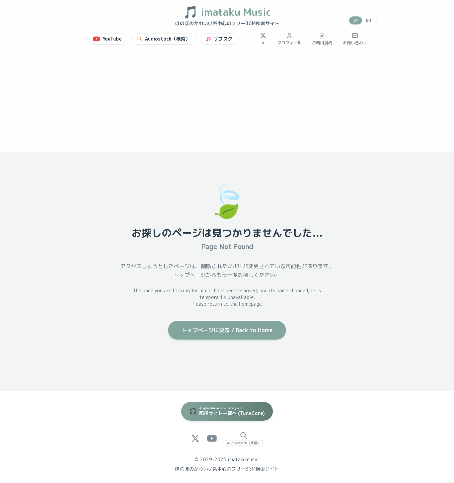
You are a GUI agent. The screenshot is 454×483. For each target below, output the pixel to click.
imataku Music (227, 12)
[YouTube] (212, 438)
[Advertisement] (227, 101)
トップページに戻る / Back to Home (227, 330)
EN (368, 20)
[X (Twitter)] (195, 438)
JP (355, 20)
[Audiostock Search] (244, 438)
